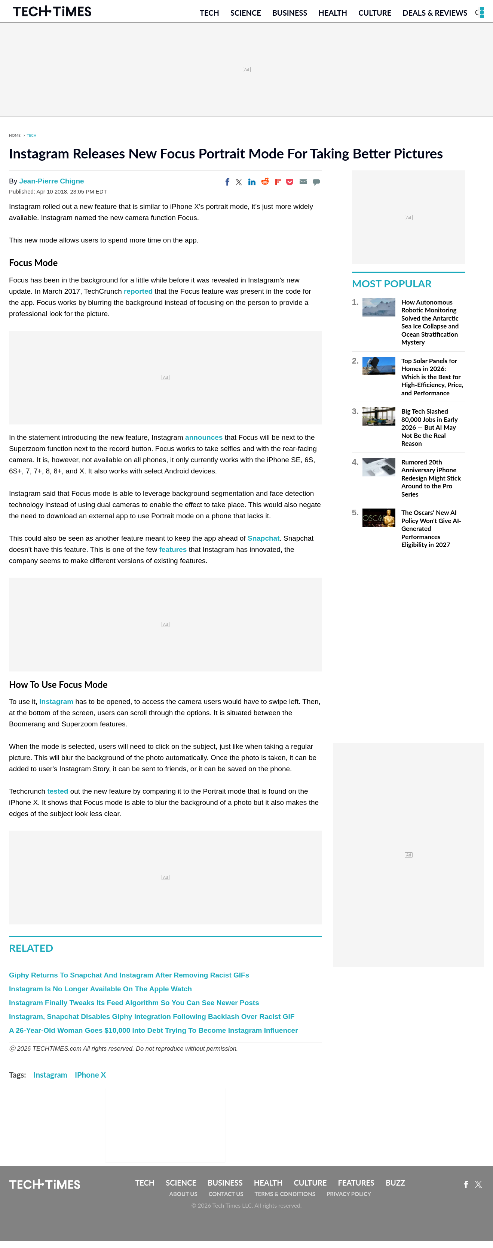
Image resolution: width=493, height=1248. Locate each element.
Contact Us (226, 1200)
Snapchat (264, 545)
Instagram (56, 708)
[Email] (303, 188)
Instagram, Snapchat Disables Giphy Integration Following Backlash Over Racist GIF (151, 1024)
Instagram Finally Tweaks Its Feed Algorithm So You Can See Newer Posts (134, 1010)
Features (356, 1189)
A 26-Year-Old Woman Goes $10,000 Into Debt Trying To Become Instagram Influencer (153, 1037)
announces (204, 444)
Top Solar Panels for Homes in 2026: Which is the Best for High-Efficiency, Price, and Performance (432, 384)
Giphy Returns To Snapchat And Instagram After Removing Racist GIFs (129, 982)
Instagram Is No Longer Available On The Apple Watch (100, 996)
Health (332, 17)
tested (57, 798)
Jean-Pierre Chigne (51, 188)
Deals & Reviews (435, 17)
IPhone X (90, 1081)
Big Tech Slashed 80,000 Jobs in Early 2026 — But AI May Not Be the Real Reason (429, 434)
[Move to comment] (316, 188)
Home (15, 142)
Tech (209, 17)
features (173, 556)
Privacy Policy (349, 1200)
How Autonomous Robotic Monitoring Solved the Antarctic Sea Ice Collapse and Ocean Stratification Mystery (430, 329)
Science (245, 17)
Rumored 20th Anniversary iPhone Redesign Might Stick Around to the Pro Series (431, 485)
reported (138, 298)
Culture (374, 17)
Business (289, 17)
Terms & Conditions (285, 1200)
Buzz (395, 1189)
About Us (183, 1200)
